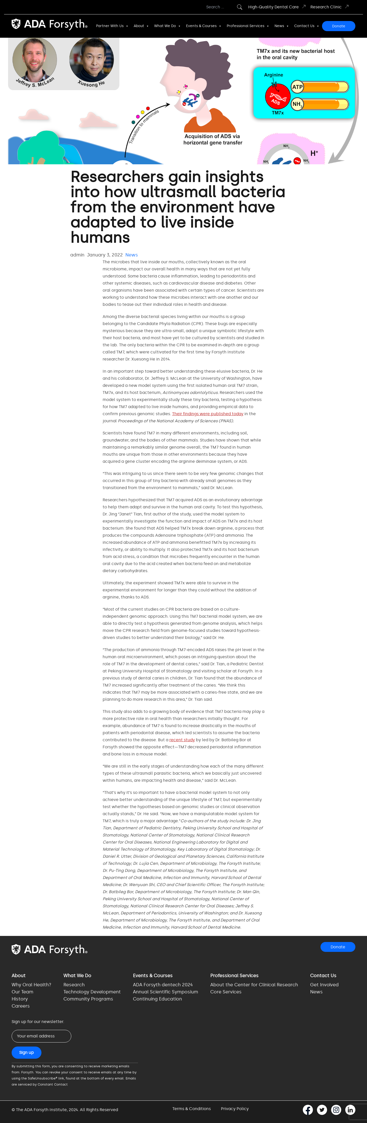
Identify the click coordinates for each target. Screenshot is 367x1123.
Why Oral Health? (31, 985)
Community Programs (88, 999)
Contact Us (306, 26)
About (141, 26)
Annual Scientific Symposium (165, 992)
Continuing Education (157, 999)
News (281, 26)
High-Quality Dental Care (277, 6)
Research (74, 985)
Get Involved (324, 985)
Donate (338, 26)
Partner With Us (112, 26)
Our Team (22, 992)
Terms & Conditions (191, 1108)
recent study (182, 739)
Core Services (226, 992)
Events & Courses (204, 26)
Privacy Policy (235, 1108)
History (20, 999)
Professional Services (248, 26)
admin (77, 255)
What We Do (167, 26)
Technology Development (92, 992)
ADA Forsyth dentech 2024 (163, 985)
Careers (21, 1006)
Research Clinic (329, 6)
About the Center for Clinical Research (254, 985)
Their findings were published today (207, 413)
